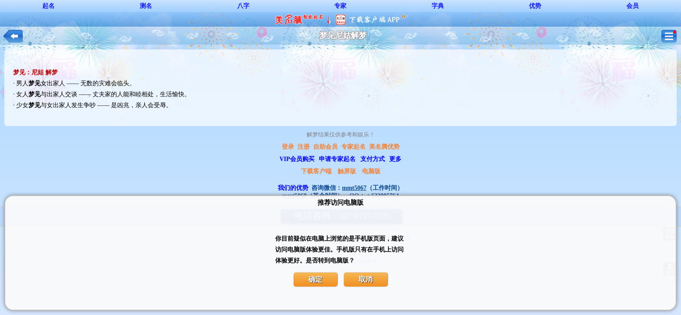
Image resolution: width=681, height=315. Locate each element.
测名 (146, 6)
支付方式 (372, 159)
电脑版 (371, 171)
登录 (288, 147)
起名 (48, 6)
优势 (535, 6)
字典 (438, 6)
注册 (303, 147)
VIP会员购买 (297, 159)
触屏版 (347, 171)
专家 (340, 6)
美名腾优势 (384, 147)
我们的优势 (293, 188)
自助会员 (325, 147)
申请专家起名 (337, 159)
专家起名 (353, 147)
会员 (632, 6)
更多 (395, 159)
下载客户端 (316, 171)
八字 (243, 6)
